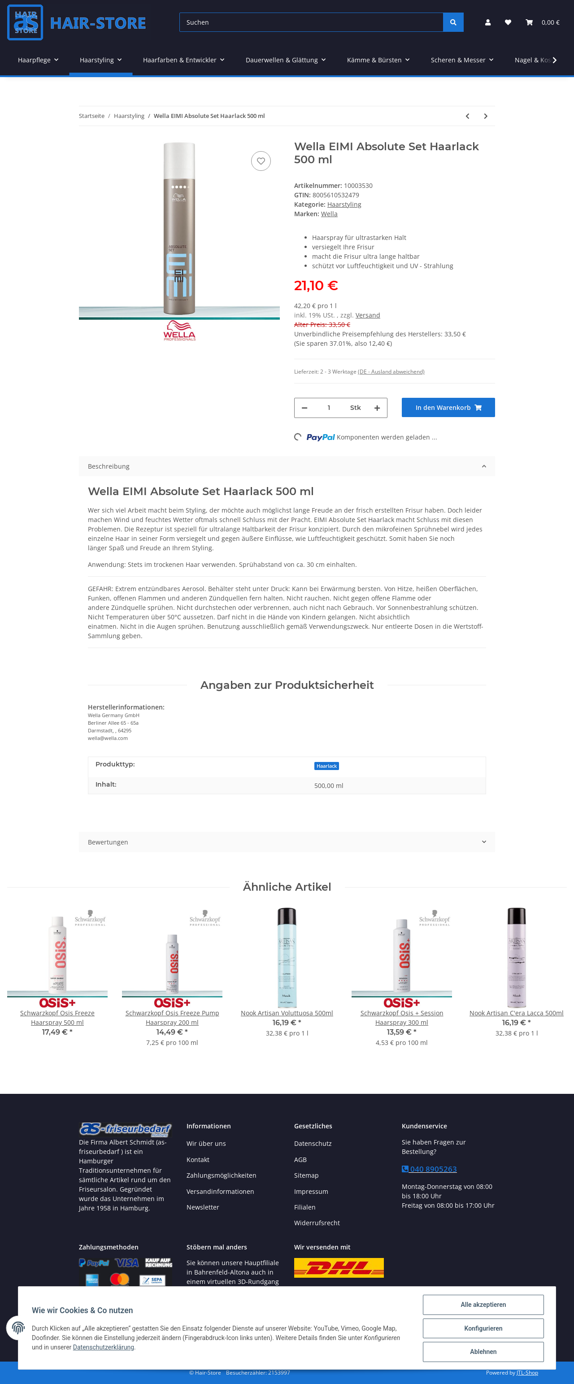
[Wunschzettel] (508, 22)
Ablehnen (482, 1352)
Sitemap (306, 1175)
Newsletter (203, 1207)
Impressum (311, 1191)
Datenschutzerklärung (104, 1347)
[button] (488, 22)
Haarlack (327, 766)
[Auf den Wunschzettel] (261, 161)
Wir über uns (206, 1143)
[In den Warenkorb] (448, 407)
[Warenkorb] (542, 22)
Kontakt (198, 1159)
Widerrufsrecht (317, 1223)
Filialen (305, 1207)
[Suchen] (311, 22)
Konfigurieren (482, 1328)
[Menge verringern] (304, 408)
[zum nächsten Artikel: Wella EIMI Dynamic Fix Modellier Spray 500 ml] (486, 116)
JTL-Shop (527, 1372)
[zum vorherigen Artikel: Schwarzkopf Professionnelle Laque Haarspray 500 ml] (467, 116)
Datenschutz (313, 1143)
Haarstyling (344, 204)
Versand (368, 315)
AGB (300, 1159)
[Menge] (329, 408)
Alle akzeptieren (482, 1305)
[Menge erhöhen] (377, 408)
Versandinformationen (220, 1191)
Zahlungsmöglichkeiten (222, 1175)
